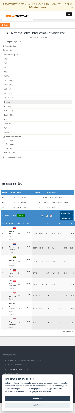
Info (42, 216)
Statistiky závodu (12, 136)
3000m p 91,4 (9, 97)
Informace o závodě (12, 157)
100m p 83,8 (8, 80)
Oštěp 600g (8, 110)
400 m (6, 67)
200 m (6, 63)
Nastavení (47, 391)
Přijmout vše (37, 399)
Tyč (5, 128)
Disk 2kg (7, 106)
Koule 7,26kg (9, 115)
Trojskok (7, 123)
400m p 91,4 (8, 89)
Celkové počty (9, 152)
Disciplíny (8, 50)
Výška (6, 132)
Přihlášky (66, 213)
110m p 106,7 (9, 84)
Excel (47, 216)
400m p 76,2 (8, 93)
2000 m (7, 76)
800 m (6, 72)
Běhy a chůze (10, 144)
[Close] (72, 7)
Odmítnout (37, 405)
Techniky (9, 148)
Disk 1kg (7, 102)
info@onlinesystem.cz (20, 369)
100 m (6, 59)
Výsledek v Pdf (51, 216)
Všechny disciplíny (11, 54)
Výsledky (66, 218)
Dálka (6, 119)
